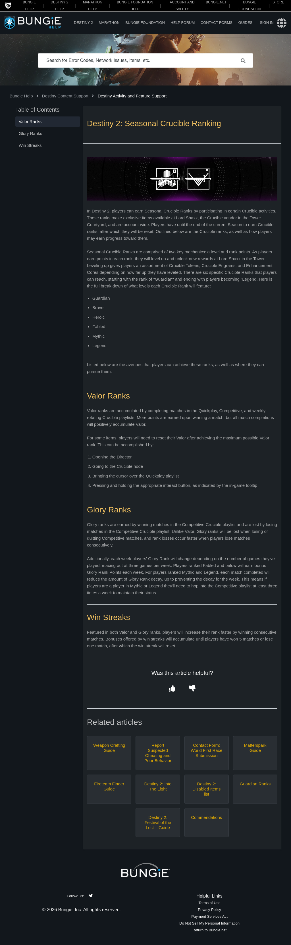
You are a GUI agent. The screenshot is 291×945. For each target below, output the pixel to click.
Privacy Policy (209, 910)
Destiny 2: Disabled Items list (206, 788)
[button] (172, 689)
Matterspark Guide (255, 748)
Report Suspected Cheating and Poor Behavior (157, 753)
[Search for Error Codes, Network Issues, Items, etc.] (145, 60)
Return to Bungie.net (209, 930)
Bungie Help (21, 95)
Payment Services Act (209, 916)
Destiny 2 (83, 22)
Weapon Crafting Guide (109, 748)
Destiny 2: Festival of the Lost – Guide (158, 822)
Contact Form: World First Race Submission (206, 750)
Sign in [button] (266, 22)
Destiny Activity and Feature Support (132, 95)
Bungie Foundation (145, 22)
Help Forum (183, 22)
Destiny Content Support (65, 95)
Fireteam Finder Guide (109, 786)
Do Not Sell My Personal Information (209, 923)
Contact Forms (216, 22)
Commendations (206, 817)
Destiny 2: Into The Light (158, 786)
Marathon (109, 22)
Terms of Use (209, 903)
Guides (245, 22)
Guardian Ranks (255, 783)
